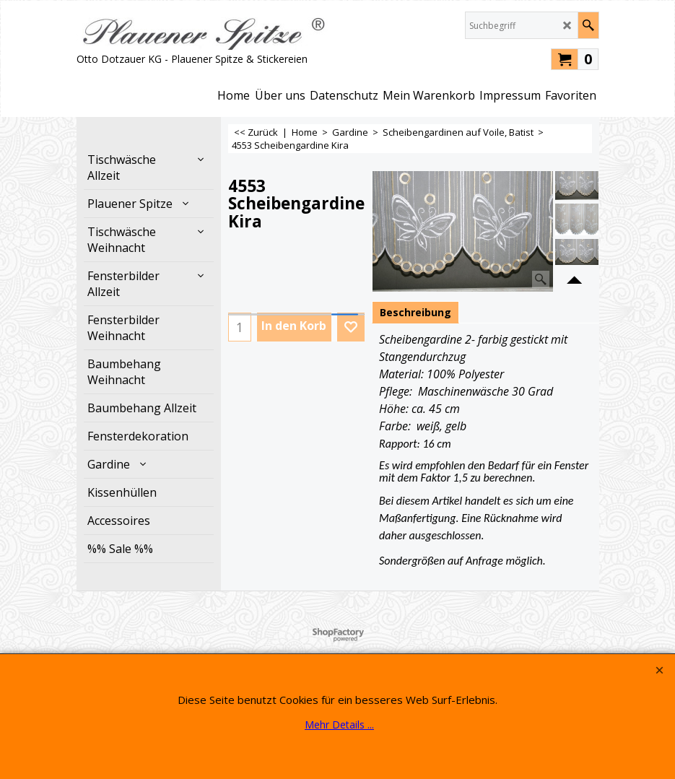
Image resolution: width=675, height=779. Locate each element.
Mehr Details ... (339, 724)
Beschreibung (415, 312)
